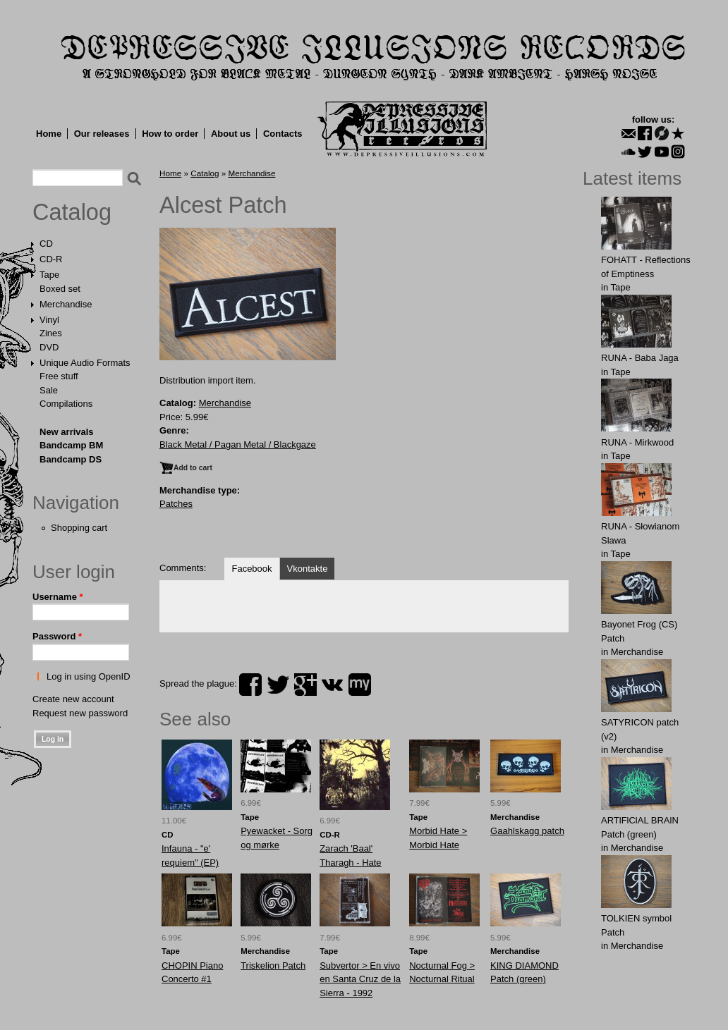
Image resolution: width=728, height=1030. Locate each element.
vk (332, 684)
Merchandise (66, 304)
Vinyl (49, 319)
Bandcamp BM (71, 445)
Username (57, 596)
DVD (49, 347)
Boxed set (60, 288)
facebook (250, 684)
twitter (278, 684)
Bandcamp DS (71, 459)
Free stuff (59, 376)
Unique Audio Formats (85, 362)
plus (305, 684)
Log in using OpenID (89, 676)
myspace (359, 684)
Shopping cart (79, 527)
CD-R (51, 259)
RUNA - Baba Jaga (640, 357)
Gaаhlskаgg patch (527, 831)
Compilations (66, 403)
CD (46, 243)
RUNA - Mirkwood (637, 442)
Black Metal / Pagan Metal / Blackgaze (237, 444)
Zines (51, 333)
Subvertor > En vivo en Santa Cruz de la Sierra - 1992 (360, 979)
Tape (49, 274)
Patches (176, 503)
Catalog (71, 212)
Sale (49, 390)
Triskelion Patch (273, 965)
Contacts (283, 133)
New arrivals (67, 432)
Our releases (102, 133)
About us (230, 133)
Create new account (73, 699)
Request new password (80, 713)
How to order (170, 133)
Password (57, 636)
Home (48, 133)
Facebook (251, 568)
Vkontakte (307, 568)
